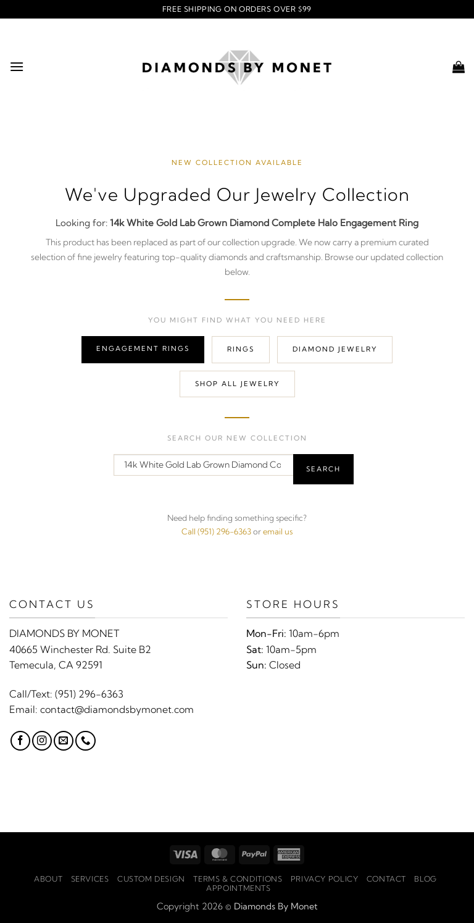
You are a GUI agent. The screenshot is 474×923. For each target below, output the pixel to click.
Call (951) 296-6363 (216, 531)
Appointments (238, 888)
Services (90, 878)
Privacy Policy (325, 878)
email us (278, 531)
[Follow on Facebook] (20, 741)
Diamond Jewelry (335, 349)
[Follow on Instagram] (42, 741)
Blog (425, 878)
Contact (386, 878)
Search (323, 469)
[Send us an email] (63, 741)
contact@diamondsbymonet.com (117, 709)
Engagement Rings (142, 348)
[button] (16, 66)
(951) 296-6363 (89, 694)
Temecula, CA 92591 (55, 665)
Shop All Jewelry (237, 383)
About (48, 878)
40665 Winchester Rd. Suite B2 (80, 649)
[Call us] (85, 741)
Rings (240, 349)
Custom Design (151, 878)
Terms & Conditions (237, 878)
